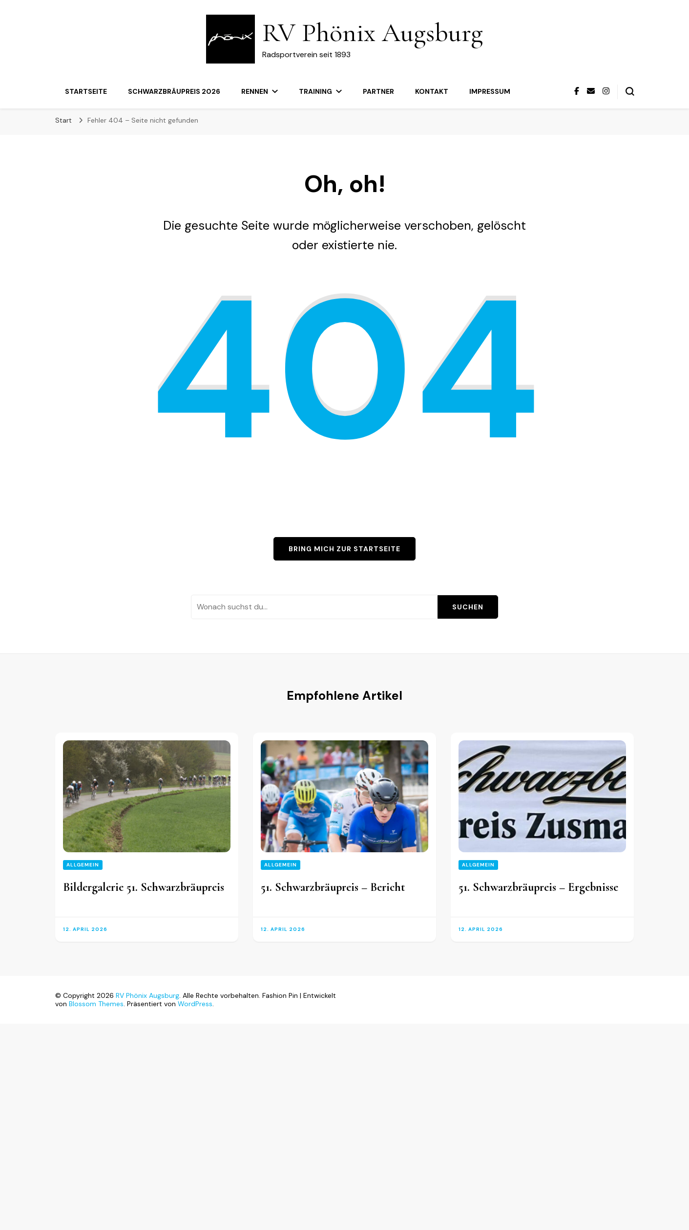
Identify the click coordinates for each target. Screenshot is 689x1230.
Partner (378, 91)
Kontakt (431, 91)
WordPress (195, 1003)
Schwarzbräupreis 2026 (174, 91)
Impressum (489, 91)
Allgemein (82, 865)
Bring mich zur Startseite (344, 548)
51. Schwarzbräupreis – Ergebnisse (538, 887)
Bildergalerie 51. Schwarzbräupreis (143, 887)
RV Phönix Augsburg (372, 32)
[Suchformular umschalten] (630, 91)
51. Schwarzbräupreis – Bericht (333, 887)
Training (315, 91)
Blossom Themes (96, 1003)
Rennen (254, 91)
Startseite (86, 91)
